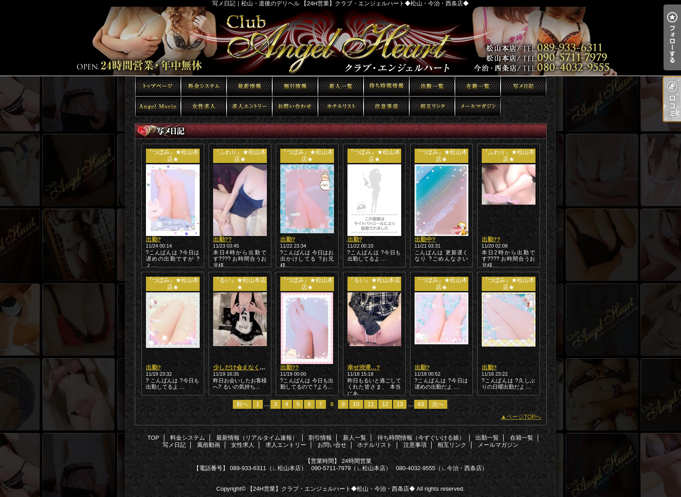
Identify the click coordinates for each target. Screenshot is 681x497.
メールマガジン (478, 106)
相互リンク (432, 106)
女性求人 (204, 106)
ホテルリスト (341, 106)
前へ (242, 404)
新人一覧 (341, 86)
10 (356, 404)
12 (385, 404)
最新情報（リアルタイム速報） (249, 86)
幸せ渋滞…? (363, 367)
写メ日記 (523, 86)
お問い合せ (295, 106)
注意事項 (386, 106)
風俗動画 (158, 106)
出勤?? (222, 239)
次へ (438, 404)
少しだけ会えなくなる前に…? (252, 367)
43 (421, 404)
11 (371, 404)
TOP (158, 86)
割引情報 (295, 86)
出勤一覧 (432, 86)
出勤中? (425, 239)
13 (400, 404)
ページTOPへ (524, 416)
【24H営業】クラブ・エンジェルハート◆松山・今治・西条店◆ (331, 488)
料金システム (204, 86)
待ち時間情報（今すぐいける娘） (386, 86)
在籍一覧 (478, 86)
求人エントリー (249, 106)
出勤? (153, 239)
